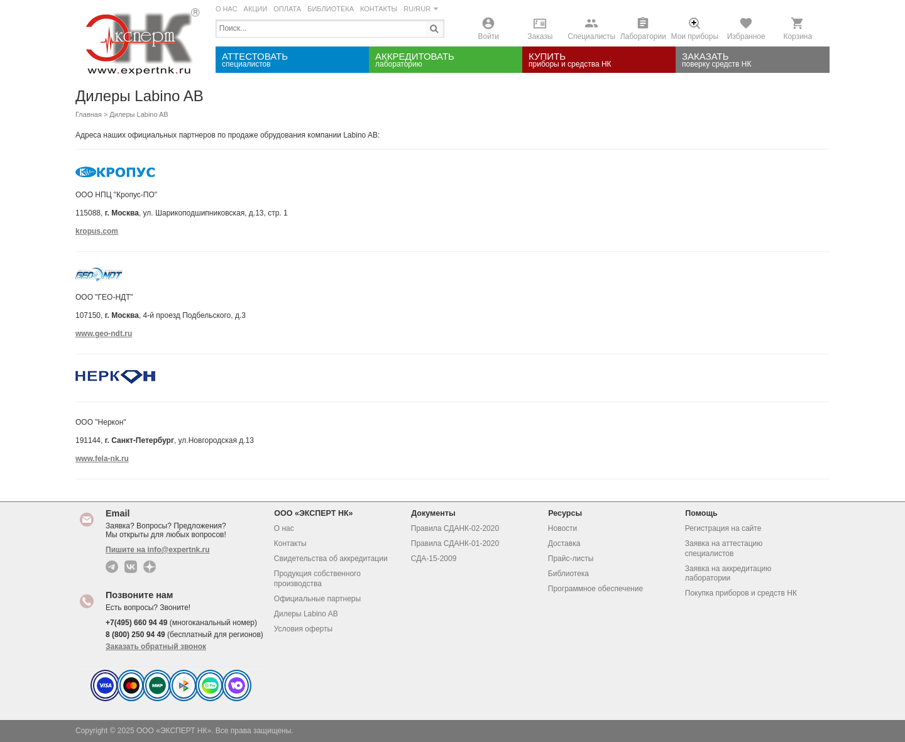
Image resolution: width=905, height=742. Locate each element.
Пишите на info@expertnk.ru (158, 549)
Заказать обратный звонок (156, 646)
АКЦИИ (256, 9)
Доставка (564, 543)
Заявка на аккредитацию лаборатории (728, 573)
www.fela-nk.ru (102, 458)
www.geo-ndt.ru (103, 333)
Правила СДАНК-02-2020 (455, 528)
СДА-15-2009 (434, 558)
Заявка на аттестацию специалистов (724, 548)
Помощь (705, 513)
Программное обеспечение (595, 588)
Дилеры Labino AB (306, 613)
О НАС (227, 9)
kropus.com (96, 231)
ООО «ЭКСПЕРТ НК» (317, 513)
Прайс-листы (571, 558)
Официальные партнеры (317, 598)
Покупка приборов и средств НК (741, 593)
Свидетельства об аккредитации (331, 558)
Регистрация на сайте (723, 528)
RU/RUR (420, 9)
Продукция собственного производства (317, 578)
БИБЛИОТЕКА (330, 9)
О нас (284, 528)
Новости (562, 528)
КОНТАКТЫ (378, 9)
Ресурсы (569, 513)
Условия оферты (303, 629)
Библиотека (568, 573)
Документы (437, 513)
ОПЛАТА (287, 9)
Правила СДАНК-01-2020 (455, 543)
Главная (88, 114)
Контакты (290, 543)
